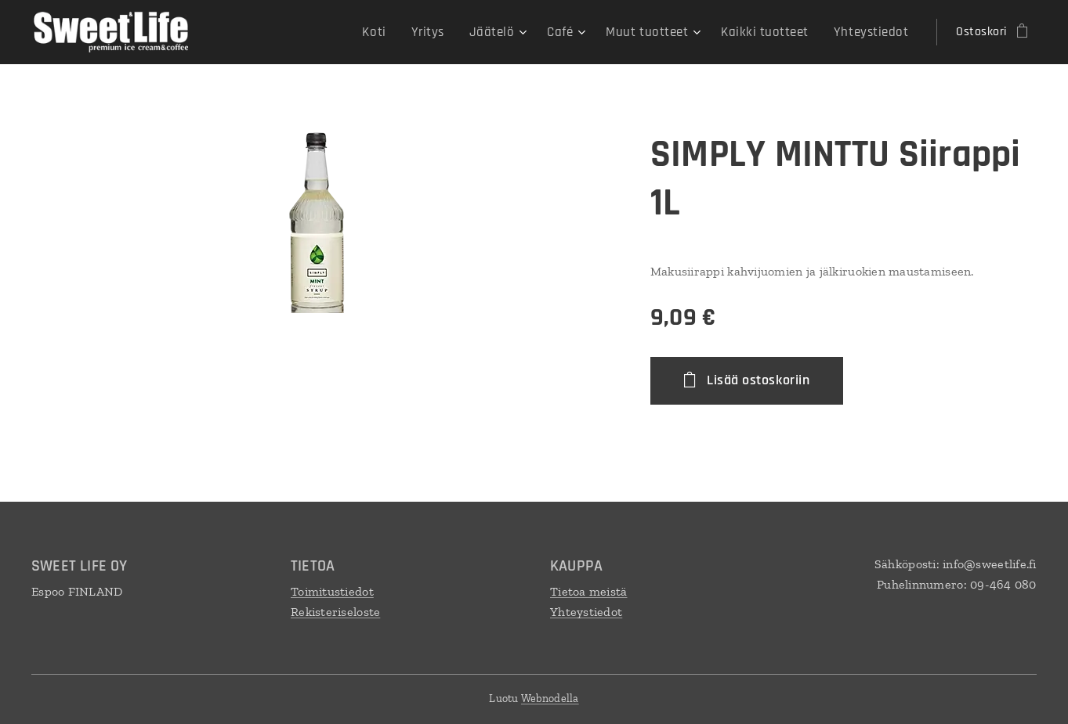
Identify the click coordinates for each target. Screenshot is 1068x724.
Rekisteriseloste (335, 610)
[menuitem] (398, 32)
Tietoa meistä (589, 591)
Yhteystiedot (586, 610)
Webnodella (550, 698)
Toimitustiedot (332, 591)
